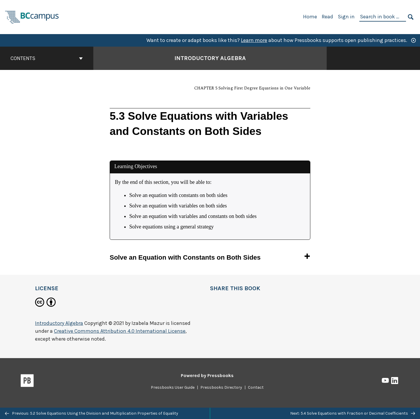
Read (327, 16)
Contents (46, 58)
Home (310, 16)
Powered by (207, 375)
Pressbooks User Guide (173, 387)
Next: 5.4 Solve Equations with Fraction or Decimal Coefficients (352, 413)
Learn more (254, 40)
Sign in (346, 16)
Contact (256, 387)
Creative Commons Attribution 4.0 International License (120, 331)
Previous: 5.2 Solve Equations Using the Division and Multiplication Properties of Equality (91, 413)
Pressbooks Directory (221, 387)
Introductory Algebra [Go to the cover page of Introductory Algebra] (210, 58)
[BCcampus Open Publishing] (32, 16)
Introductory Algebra (59, 323)
